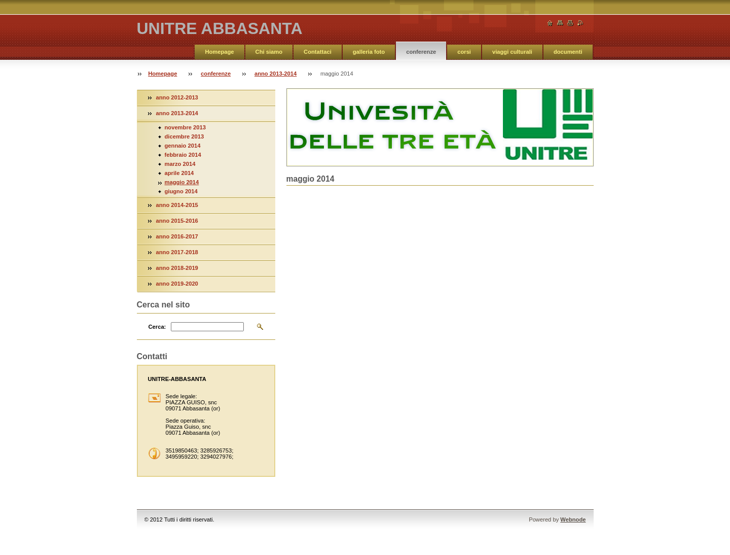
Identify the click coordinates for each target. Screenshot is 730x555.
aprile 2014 (179, 173)
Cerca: (157, 327)
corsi (464, 52)
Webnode (573, 519)
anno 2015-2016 (177, 221)
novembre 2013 (185, 127)
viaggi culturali (512, 52)
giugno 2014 (181, 191)
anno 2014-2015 (177, 205)
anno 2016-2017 (177, 236)
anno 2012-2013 (177, 97)
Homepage (219, 52)
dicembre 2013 (184, 136)
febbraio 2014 (183, 155)
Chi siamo (269, 52)
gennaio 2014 (183, 146)
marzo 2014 (180, 164)
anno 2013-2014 (275, 74)
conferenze (421, 52)
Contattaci (318, 52)
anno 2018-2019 (177, 268)
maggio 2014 (182, 182)
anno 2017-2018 (177, 252)
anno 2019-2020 (177, 284)
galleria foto (369, 52)
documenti (568, 52)
